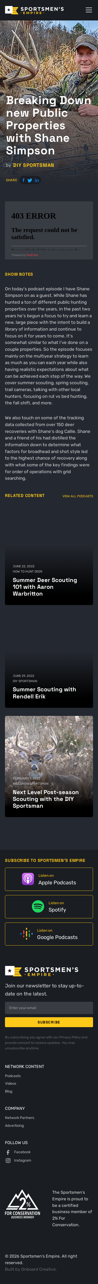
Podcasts (13, 1076)
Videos (10, 1083)
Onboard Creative (38, 1269)
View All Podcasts (77, 496)
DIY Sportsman (33, 165)
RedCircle (32, 255)
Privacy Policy (70, 1037)
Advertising (14, 1125)
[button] (88, 10)
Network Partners (19, 1118)
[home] (41, 10)
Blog (8, 1091)
